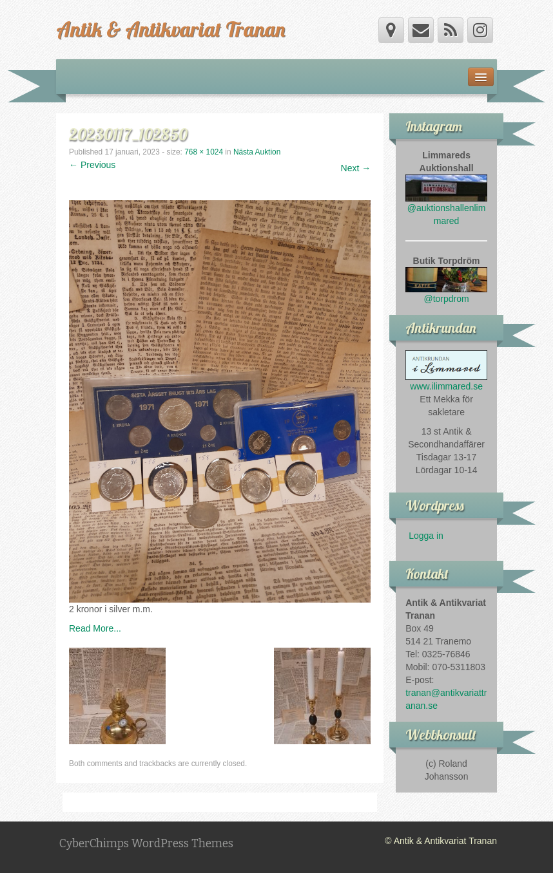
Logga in (426, 535)
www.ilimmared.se (446, 386)
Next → (356, 168)
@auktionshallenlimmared (446, 204)
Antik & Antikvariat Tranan (170, 29)
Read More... (95, 628)
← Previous (92, 165)
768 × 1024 (203, 151)
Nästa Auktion (256, 151)
